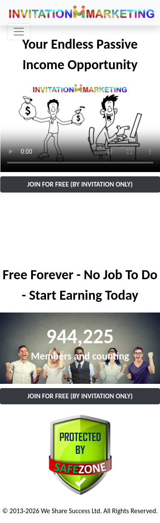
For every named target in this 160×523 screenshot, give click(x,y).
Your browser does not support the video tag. (80, 127)
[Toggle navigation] (19, 31)
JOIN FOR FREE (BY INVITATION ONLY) (80, 184)
